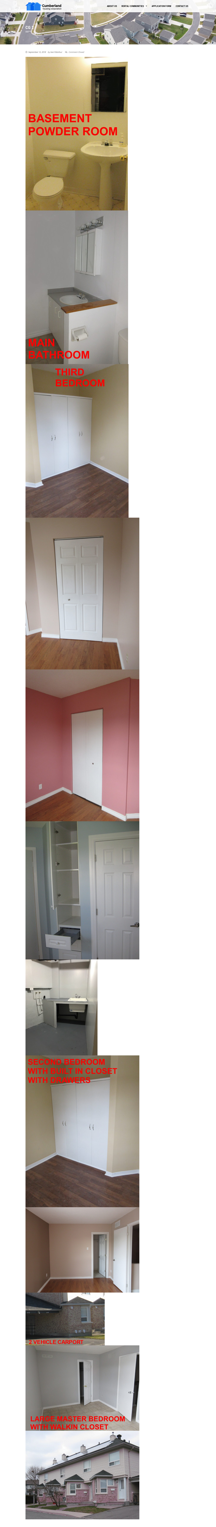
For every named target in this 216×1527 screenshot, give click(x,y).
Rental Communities (133, 6)
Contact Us (182, 6)
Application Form (161, 6)
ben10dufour (56, 52)
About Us (112, 6)
